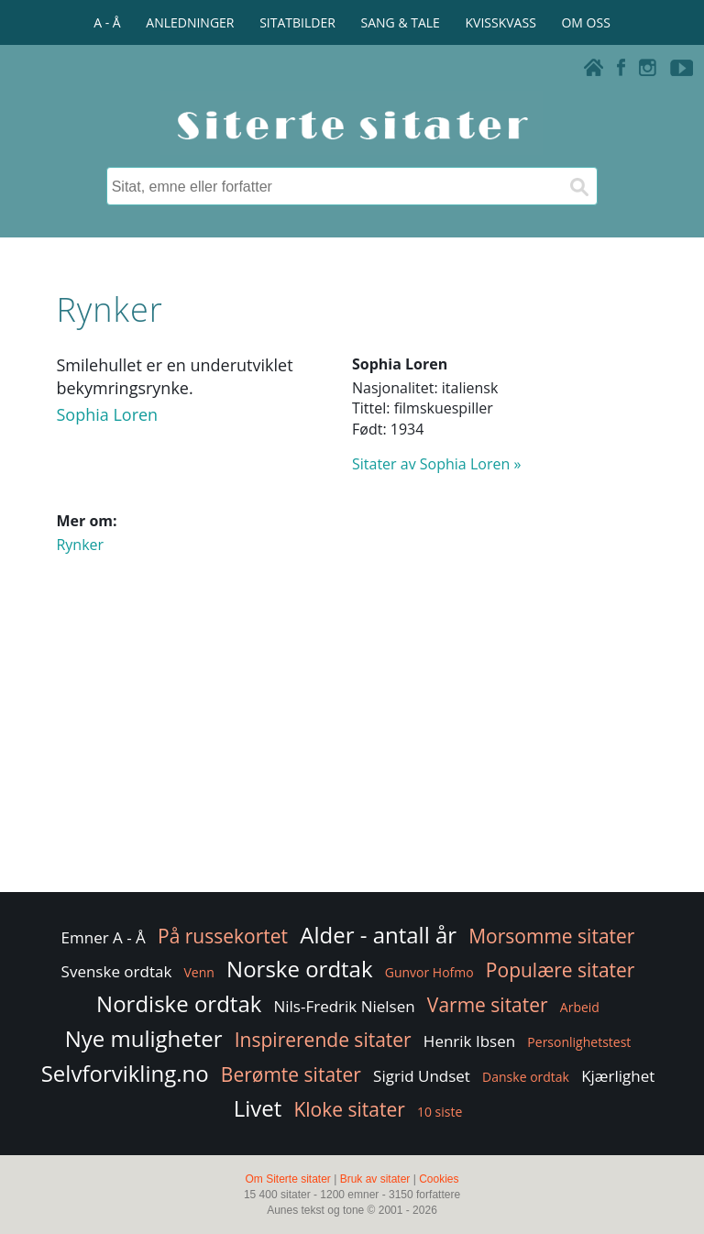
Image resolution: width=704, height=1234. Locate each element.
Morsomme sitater (551, 936)
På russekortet (223, 936)
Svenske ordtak (116, 971)
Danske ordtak (525, 1076)
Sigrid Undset (421, 1075)
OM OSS (585, 22)
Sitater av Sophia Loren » (436, 464)
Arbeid (580, 1007)
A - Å (107, 22)
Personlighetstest (579, 1042)
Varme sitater (487, 1005)
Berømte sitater (291, 1074)
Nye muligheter (144, 1038)
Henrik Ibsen (469, 1041)
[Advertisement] (351, 741)
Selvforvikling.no (125, 1073)
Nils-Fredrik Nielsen (343, 1006)
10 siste (439, 1111)
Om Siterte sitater (287, 1179)
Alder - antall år (378, 935)
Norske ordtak (299, 968)
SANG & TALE (400, 22)
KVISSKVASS (501, 22)
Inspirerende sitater (323, 1039)
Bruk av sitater (375, 1179)
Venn (199, 972)
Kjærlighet (617, 1075)
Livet (258, 1108)
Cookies (438, 1179)
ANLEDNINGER (190, 22)
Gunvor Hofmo (429, 972)
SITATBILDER (297, 22)
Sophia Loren (107, 414)
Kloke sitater (348, 1109)
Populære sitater (560, 970)
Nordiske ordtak (178, 1003)
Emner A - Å (103, 937)
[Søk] (578, 186)
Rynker (80, 544)
